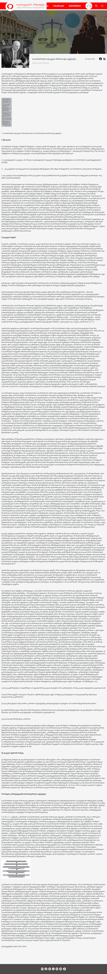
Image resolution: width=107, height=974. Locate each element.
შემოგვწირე (75, 6)
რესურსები (58, 6)
